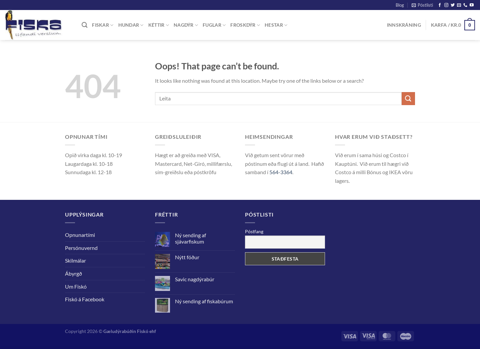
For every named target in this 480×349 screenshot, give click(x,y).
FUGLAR (214, 25)
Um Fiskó (76, 286)
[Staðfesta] (408, 98)
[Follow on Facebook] (440, 5)
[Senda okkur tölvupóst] (459, 5)
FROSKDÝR (245, 25)
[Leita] (84, 25)
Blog (400, 5)
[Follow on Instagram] (446, 5)
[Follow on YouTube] (472, 5)
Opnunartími (80, 235)
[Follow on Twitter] (453, 5)
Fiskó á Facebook (84, 299)
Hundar (131, 25)
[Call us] (465, 5)
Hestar (276, 25)
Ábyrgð (73, 273)
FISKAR (102, 25)
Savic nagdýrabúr (194, 279)
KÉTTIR (158, 25)
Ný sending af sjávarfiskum (190, 238)
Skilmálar (75, 260)
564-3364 (280, 172)
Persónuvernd (81, 248)
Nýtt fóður (187, 257)
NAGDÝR (186, 25)
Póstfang (254, 231)
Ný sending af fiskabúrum (204, 301)
